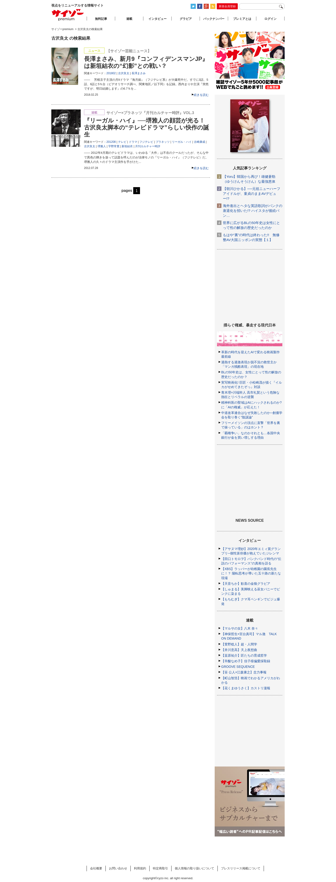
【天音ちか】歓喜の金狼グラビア (245, 583)
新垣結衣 (127, 146)
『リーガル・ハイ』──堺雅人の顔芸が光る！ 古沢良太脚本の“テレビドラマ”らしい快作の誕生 (146, 127)
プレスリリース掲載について (240, 868)
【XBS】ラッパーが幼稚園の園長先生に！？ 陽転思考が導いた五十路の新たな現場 (251, 573)
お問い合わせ (118, 868)
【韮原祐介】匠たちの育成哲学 (244, 655)
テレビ (122, 142)
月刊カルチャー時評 (147, 146)
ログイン (270, 19)
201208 (111, 142)
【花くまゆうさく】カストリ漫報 (245, 688)
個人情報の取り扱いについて (194, 868)
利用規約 (140, 868)
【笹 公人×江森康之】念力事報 (243, 672)
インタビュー (157, 19)
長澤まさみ (139, 73)
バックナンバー (213, 19)
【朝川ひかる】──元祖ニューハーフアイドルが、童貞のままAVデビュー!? (251, 193)
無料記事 (101, 19)
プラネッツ (163, 142)
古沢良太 (123, 73)
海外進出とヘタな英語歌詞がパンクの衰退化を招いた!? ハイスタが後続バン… (252, 210)
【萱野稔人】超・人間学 (239, 644)
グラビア (186, 19)
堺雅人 (102, 146)
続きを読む (201, 95)
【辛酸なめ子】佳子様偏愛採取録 (245, 661)
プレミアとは (242, 19)
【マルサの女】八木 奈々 (239, 628)
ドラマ (133, 142)
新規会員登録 (227, 6)
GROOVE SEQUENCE (238, 666)
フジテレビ (146, 142)
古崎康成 (199, 142)
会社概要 (96, 868)
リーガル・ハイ (182, 142)
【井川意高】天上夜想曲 (239, 650)
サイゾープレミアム (67, 14)
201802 (111, 73)
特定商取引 (160, 868)
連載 (129, 19)
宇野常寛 (113, 146)
